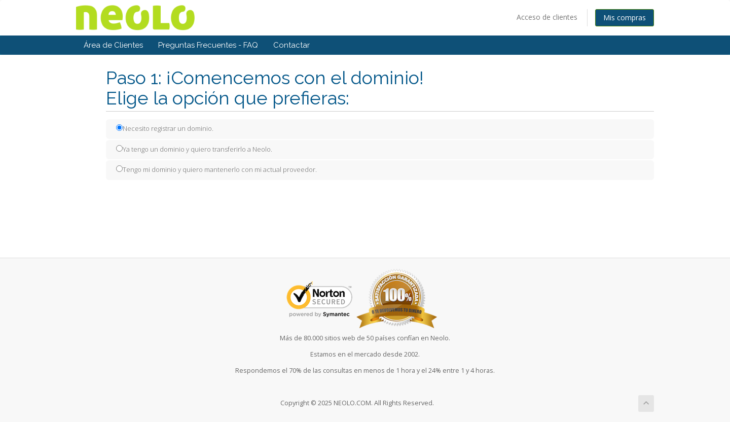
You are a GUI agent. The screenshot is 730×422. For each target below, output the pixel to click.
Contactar (291, 45)
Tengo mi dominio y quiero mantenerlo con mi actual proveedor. (216, 169)
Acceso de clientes (547, 17)
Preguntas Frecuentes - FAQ (208, 45)
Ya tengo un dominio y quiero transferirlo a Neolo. (194, 149)
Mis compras (624, 17)
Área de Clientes (113, 45)
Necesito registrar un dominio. (164, 128)
